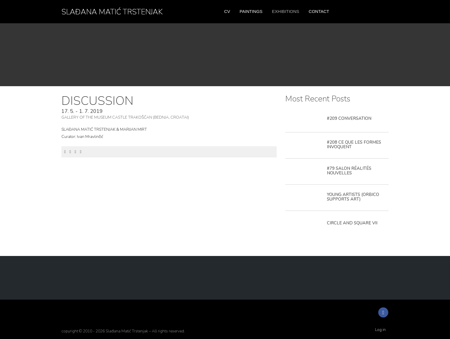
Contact (319, 11)
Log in (380, 329)
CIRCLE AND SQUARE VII (352, 223)
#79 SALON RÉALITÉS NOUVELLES (349, 170)
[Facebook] (65, 152)
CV (227, 11)
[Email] (80, 152)
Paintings (251, 11)
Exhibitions (285, 11)
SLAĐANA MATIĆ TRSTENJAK (112, 12)
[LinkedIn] (75, 152)
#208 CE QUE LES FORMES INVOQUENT (354, 144)
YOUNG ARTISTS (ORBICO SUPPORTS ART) (353, 197)
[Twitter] (70, 152)
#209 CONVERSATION (349, 118)
